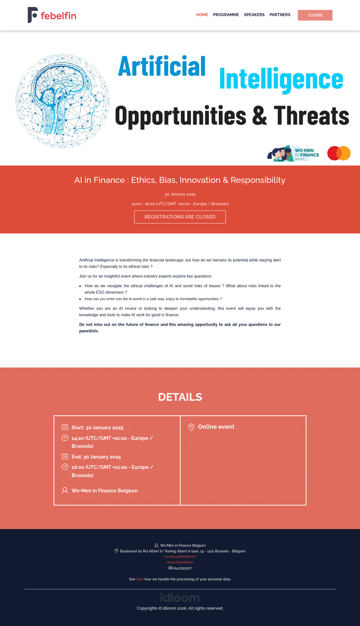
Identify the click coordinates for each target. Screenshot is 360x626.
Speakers (254, 14)
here (139, 579)
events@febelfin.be (180, 557)
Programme (226, 14)
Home (202, 14)
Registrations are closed (180, 217)
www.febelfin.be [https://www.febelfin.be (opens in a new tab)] (180, 562)
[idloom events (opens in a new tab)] (180, 597)
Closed (315, 15)
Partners (280, 14)
